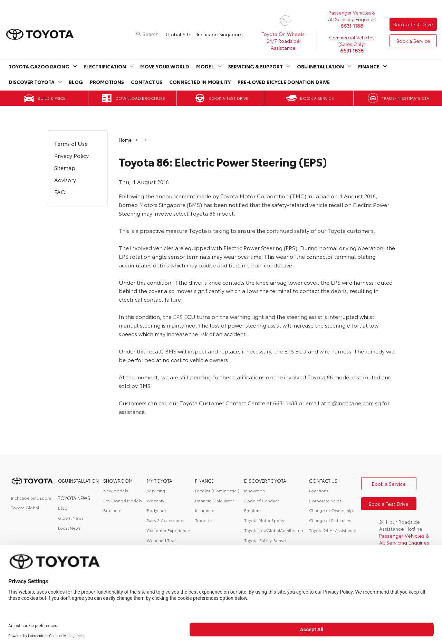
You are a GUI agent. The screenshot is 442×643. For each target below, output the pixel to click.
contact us (323, 480)
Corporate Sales (325, 500)
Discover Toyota (32, 81)
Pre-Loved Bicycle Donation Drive (284, 81)
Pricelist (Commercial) (217, 490)
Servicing (156, 490)
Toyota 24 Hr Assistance (332, 530)
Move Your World (164, 66)
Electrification (105, 66)
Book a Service (413, 40)
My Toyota (159, 480)
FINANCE (204, 480)
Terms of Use (71, 143)
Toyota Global (25, 507)
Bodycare (156, 510)
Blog (76, 81)
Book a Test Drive (413, 24)
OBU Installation (320, 66)
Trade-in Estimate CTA (405, 98)
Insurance (204, 510)
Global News (71, 518)
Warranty (155, 500)
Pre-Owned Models (122, 500)
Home (126, 139)
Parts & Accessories (166, 520)
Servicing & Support (255, 66)
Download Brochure (140, 98)
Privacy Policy (71, 155)
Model (205, 66)
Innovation (254, 490)
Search (150, 34)
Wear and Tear (161, 540)
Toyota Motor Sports (264, 520)
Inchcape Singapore (220, 34)
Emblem (252, 510)
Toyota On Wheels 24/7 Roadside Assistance (283, 40)
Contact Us (146, 81)
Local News (69, 528)
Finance (368, 66)
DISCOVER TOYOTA (265, 480)
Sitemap (64, 167)
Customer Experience (168, 530)
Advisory (65, 179)
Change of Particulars (330, 520)
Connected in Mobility (200, 81)
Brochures (113, 510)
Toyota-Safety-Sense (265, 540)
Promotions (107, 81)
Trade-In (203, 520)
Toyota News (74, 498)
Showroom (118, 480)
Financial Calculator (214, 500)
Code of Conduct (261, 500)
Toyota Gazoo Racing (39, 66)
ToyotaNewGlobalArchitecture (274, 530)
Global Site (179, 34)
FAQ (60, 192)
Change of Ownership (331, 510)
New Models (115, 490)
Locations (318, 490)
